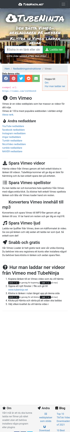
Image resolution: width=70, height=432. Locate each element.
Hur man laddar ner (55, 86)
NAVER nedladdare (12, 151)
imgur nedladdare (11, 137)
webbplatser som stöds (45, 418)
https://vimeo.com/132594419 (19, 91)
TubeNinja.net (30, 4)
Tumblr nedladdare (12, 140)
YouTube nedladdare (13, 126)
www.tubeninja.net (18, 289)
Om (46, 82)
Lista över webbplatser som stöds (26, 56)
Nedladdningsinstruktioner (27, 68)
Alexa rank (7, 114)
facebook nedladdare (13, 129)
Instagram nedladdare (14, 133)
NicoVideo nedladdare (14, 144)
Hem (7, 68)
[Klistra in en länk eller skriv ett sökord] (24, 49)
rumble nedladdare (12, 147)
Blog (60, 408)
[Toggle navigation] (63, 4)
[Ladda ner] (54, 49)
